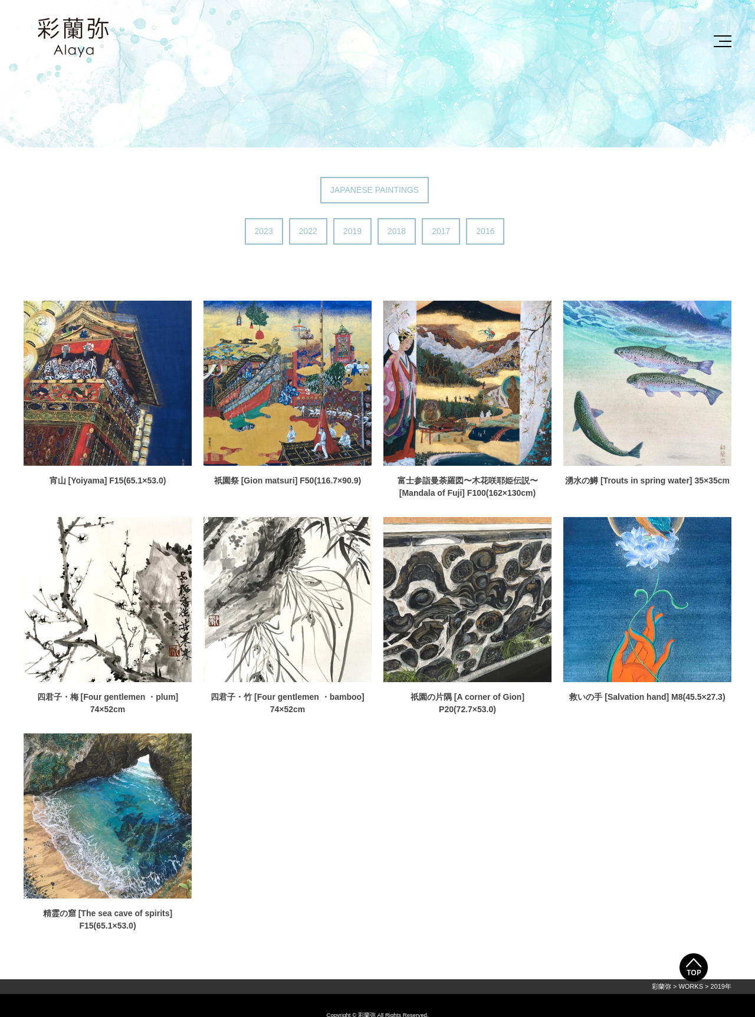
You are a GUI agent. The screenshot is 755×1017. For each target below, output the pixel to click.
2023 (264, 231)
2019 (352, 231)
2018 (397, 231)
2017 (441, 231)
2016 (485, 231)
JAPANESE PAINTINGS (374, 190)
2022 (308, 231)
